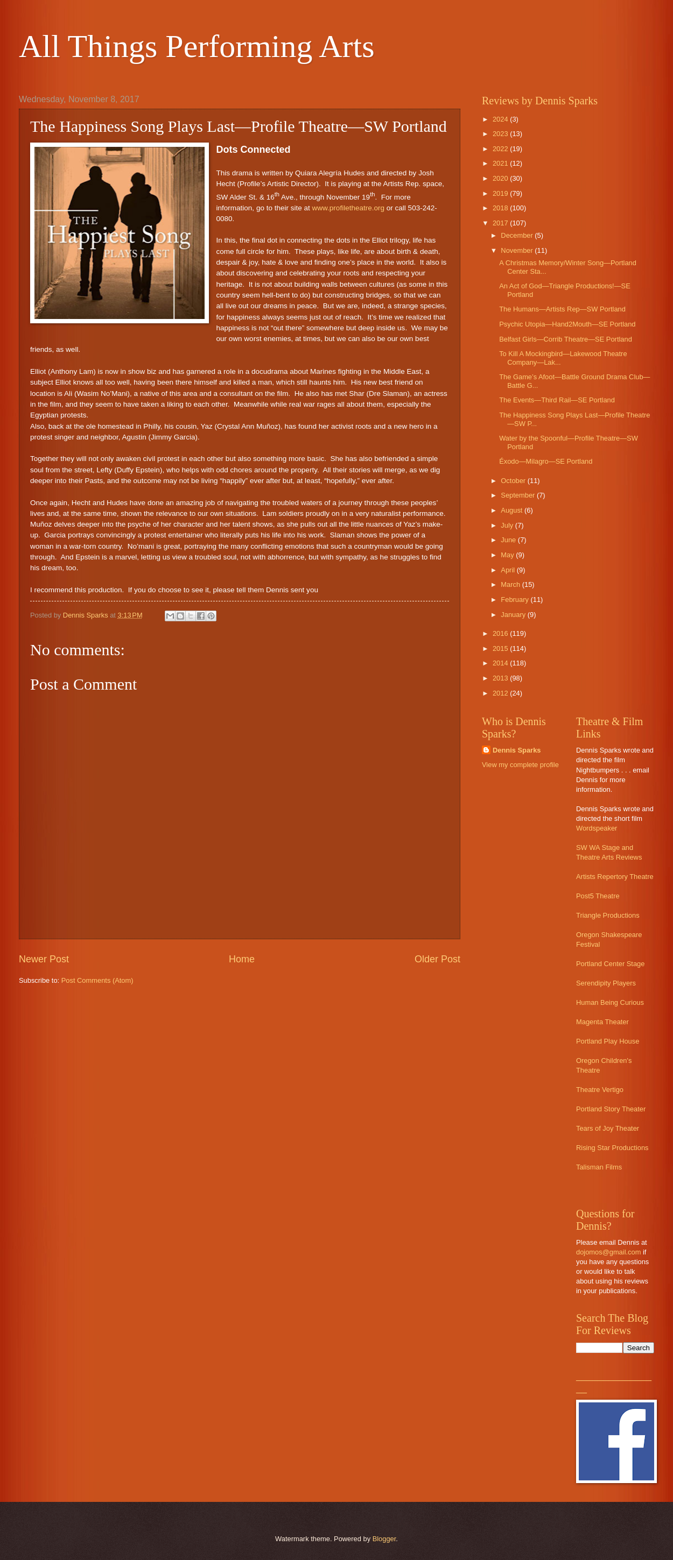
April (508, 570)
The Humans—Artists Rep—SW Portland (562, 309)
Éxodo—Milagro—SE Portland (545, 461)
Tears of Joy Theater (607, 1128)
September (519, 495)
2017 (501, 223)
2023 (501, 134)
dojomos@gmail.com (608, 1252)
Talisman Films (599, 1167)
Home (242, 959)
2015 (501, 648)
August (512, 510)
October (514, 481)
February (515, 599)
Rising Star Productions (612, 1148)
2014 (501, 663)
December (518, 235)
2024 (501, 119)
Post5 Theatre (598, 896)
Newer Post (44, 959)
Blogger (384, 1539)
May (508, 555)
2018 (501, 208)
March (511, 584)
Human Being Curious (610, 1002)
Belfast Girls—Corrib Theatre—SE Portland (565, 339)
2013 (501, 678)
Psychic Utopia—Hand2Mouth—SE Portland (567, 324)
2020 (501, 178)
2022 (501, 149)
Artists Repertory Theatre (615, 877)
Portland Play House (607, 1041)
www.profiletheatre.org (348, 208)
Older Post (437, 959)
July (508, 525)
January (514, 615)
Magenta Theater (602, 1022)
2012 (501, 693)
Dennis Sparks (517, 750)
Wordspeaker (596, 828)
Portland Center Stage (610, 964)
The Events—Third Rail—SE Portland (557, 400)
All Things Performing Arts (197, 46)
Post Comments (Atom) (97, 980)
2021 (501, 163)
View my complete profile (520, 765)
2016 (501, 633)
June (509, 540)
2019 (501, 193)
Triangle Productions (608, 915)
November (518, 250)
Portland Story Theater (611, 1109)
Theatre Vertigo (599, 1090)
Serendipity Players (606, 983)
